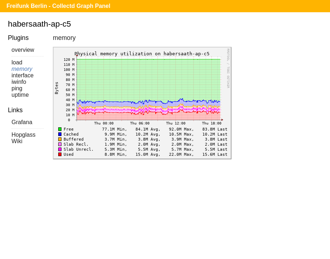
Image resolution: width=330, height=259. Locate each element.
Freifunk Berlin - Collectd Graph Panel (58, 6)
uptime (20, 95)
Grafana (22, 122)
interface (22, 75)
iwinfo (19, 82)
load (17, 62)
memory (22, 69)
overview (23, 50)
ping (17, 88)
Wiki (17, 141)
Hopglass (24, 135)
